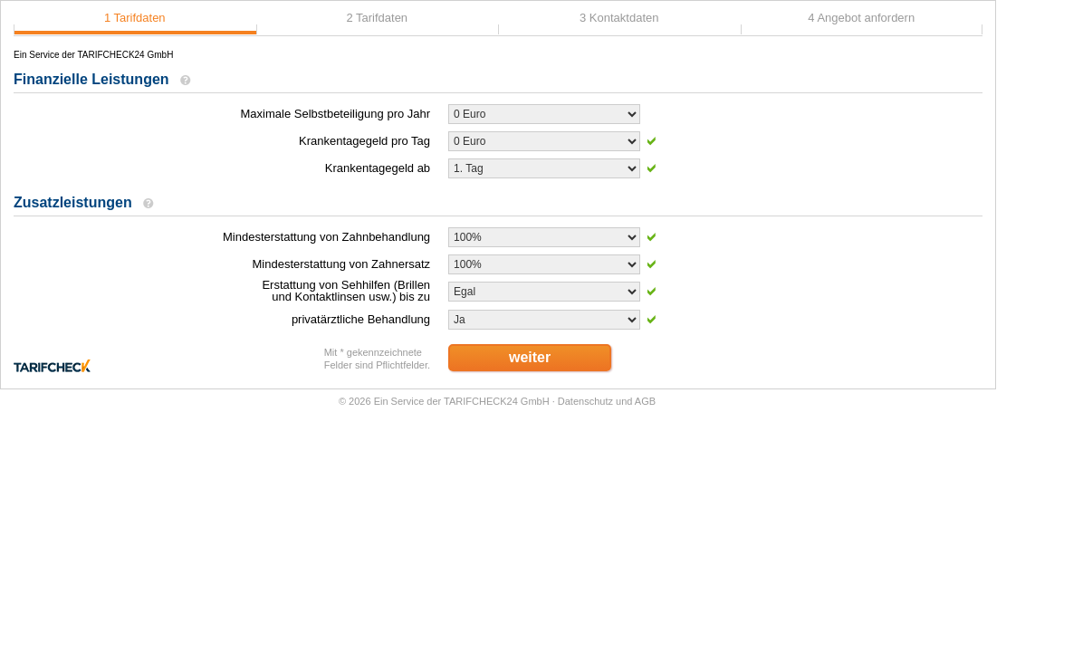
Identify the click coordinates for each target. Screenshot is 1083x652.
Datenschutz (585, 401)
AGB (645, 401)
